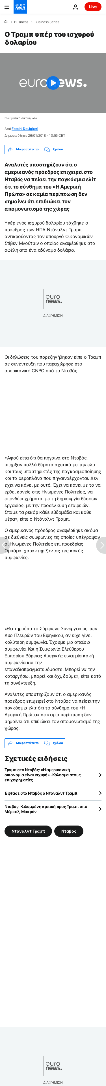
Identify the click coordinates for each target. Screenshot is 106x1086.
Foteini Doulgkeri (25, 129)
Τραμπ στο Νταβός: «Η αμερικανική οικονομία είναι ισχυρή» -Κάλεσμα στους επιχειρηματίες (43, 774)
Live (93, 6)
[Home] (6, 22)
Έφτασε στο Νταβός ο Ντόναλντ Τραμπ (41, 793)
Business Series (46, 22)
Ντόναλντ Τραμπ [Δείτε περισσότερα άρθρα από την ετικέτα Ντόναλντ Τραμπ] (28, 830)
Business (21, 22)
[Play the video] (53, 83)
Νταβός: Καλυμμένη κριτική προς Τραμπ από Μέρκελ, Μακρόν (46, 809)
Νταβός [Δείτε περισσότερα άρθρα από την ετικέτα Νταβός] (68, 830)
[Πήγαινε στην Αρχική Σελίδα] (20, 7)
